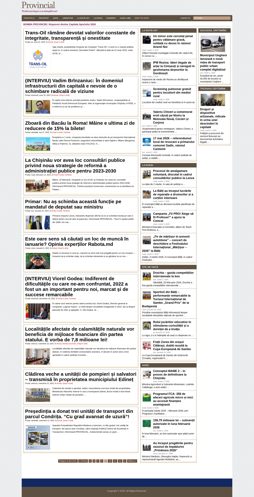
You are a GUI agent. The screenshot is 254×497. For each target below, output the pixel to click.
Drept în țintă (142, 18)
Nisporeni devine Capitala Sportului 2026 (72, 24)
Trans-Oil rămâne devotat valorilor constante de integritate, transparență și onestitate (80, 35)
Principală (29, 18)
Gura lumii (125, 18)
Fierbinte (111, 18)
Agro (55, 18)
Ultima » (132, 461)
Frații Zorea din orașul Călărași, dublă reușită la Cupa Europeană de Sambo (172, 345)
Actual (50, 42)
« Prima (83, 461)
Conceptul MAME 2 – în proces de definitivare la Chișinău (169, 374)
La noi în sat (83, 18)
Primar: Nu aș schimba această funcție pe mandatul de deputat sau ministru (73, 204)
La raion (98, 18)
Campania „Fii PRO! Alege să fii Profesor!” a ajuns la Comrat (173, 217)
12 (120, 461)
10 (110, 461)
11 (115, 461)
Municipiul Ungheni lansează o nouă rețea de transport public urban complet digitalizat (213, 62)
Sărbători (68, 18)
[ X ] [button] (44, 475)
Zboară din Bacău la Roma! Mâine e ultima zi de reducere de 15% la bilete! (80, 125)
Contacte (185, 18)
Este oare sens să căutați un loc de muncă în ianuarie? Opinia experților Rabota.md (77, 241)
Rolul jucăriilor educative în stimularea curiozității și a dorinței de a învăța (172, 325)
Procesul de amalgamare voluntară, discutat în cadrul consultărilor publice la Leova (173, 174)
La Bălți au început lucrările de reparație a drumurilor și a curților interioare (173, 194)
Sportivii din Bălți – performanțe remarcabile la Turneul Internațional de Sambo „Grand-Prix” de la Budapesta (166, 299)
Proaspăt (44, 18)
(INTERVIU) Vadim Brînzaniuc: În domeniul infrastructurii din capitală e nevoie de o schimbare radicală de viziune (74, 86)
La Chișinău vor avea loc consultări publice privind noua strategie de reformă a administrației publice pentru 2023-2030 (75, 165)
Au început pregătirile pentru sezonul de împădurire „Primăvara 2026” (173, 447)
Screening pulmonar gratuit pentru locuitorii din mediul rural (172, 92)
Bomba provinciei (69, 344)
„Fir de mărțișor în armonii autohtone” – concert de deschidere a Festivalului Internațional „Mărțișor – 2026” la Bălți (166, 243)
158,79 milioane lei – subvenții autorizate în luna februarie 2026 (174, 424)
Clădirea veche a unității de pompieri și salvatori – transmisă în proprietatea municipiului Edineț (80, 376)
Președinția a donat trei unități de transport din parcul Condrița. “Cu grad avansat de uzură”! (79, 413)
